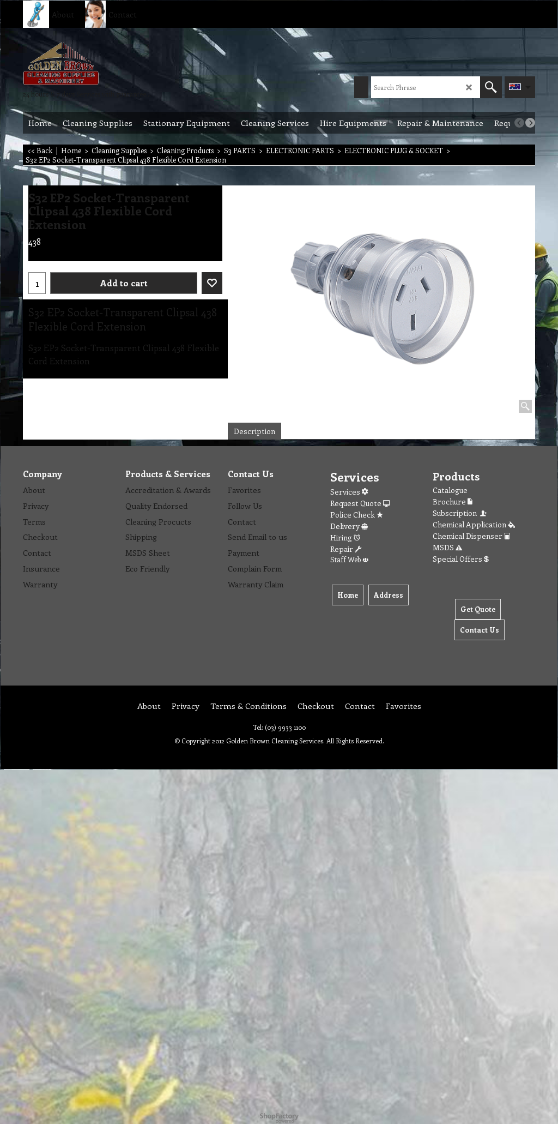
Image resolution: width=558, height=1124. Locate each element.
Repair (345, 549)
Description (254, 431)
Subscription (460, 513)
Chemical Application (474, 524)
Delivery (349, 526)
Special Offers (461, 559)
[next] (530, 123)
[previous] (519, 123)
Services (349, 491)
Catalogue (450, 490)
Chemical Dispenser (471, 536)
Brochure (452, 501)
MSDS (447, 547)
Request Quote (360, 503)
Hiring (345, 537)
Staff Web (349, 559)
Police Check (356, 514)
